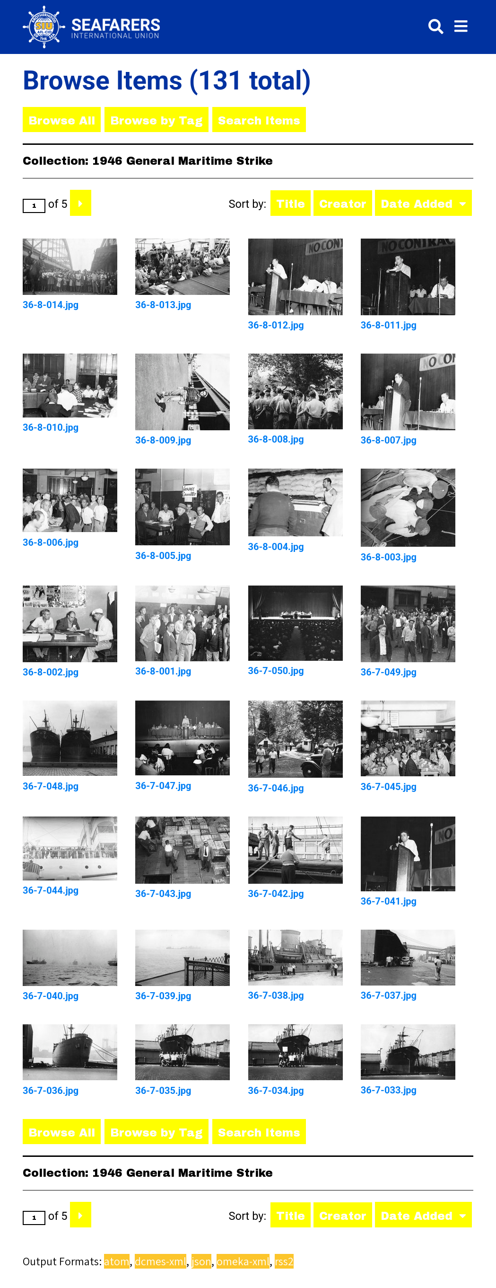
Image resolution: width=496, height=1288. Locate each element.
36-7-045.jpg (389, 786)
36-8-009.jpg (163, 440)
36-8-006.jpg (50, 542)
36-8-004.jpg (276, 546)
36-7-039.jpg (163, 996)
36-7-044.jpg (50, 890)
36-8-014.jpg (50, 305)
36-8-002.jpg (50, 672)
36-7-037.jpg (389, 995)
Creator (342, 204)
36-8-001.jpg (163, 671)
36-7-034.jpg (276, 1090)
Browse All (61, 121)
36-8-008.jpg (276, 439)
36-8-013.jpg (163, 305)
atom (117, 1261)
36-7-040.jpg (50, 996)
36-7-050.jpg (276, 670)
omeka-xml (243, 1261)
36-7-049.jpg (389, 672)
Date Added (418, 204)
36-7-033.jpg (389, 1090)
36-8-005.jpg (163, 555)
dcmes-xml (160, 1261)
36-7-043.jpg (163, 893)
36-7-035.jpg (163, 1090)
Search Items (259, 121)
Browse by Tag (156, 121)
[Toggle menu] (461, 26)
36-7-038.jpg (276, 995)
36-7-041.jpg (389, 901)
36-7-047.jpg (163, 785)
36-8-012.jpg (276, 325)
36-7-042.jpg (276, 893)
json (201, 1261)
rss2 (284, 1261)
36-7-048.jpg (50, 786)
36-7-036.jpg (50, 1090)
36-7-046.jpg (276, 788)
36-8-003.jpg (389, 557)
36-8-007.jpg (389, 440)
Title (290, 204)
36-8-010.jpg (50, 427)
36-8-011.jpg (389, 325)
